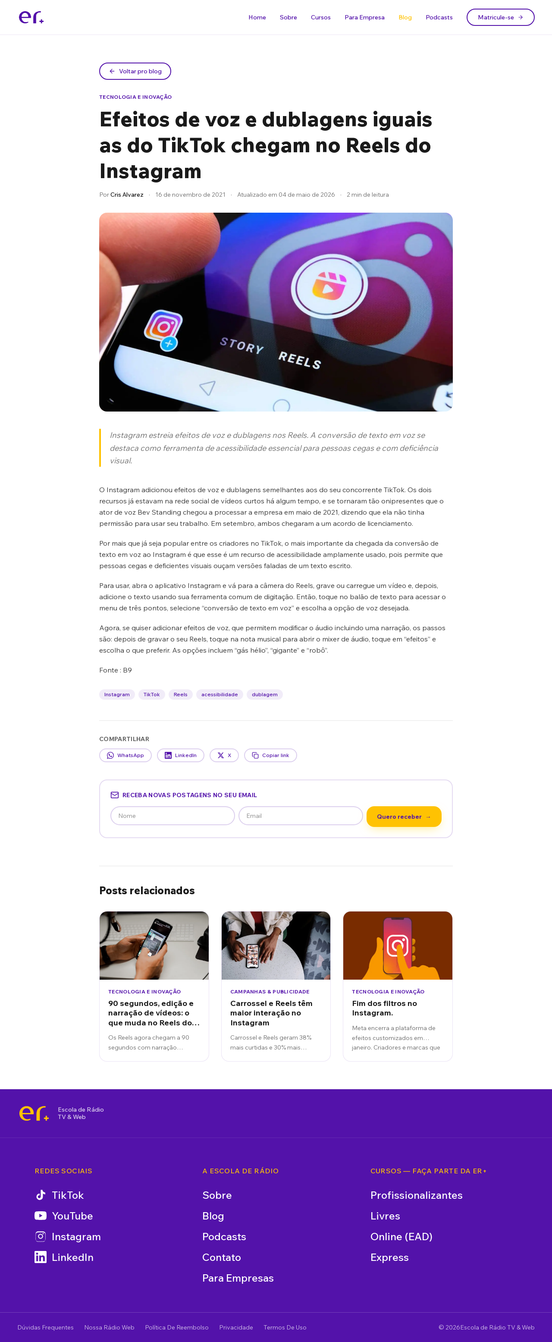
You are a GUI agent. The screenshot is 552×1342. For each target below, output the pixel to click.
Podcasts (439, 17)
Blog (405, 17)
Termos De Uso (285, 1327)
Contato (221, 1257)
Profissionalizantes (416, 1194)
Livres (385, 1215)
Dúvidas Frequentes (45, 1327)
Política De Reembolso (177, 1327)
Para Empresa (365, 17)
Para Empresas (238, 1277)
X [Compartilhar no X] (224, 755)
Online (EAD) (401, 1236)
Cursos (321, 17)
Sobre (288, 17)
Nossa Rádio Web (109, 1327)
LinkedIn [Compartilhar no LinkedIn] (181, 755)
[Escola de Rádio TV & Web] (34, 1113)
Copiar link (270, 755)
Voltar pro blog (135, 71)
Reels (181, 694)
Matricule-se (501, 17)
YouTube (63, 1215)
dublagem (265, 694)
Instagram (117, 694)
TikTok (152, 694)
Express (389, 1257)
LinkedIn (64, 1257)
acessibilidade (219, 694)
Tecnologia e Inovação (135, 97)
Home (257, 17)
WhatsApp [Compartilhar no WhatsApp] (125, 755)
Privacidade (236, 1327)
